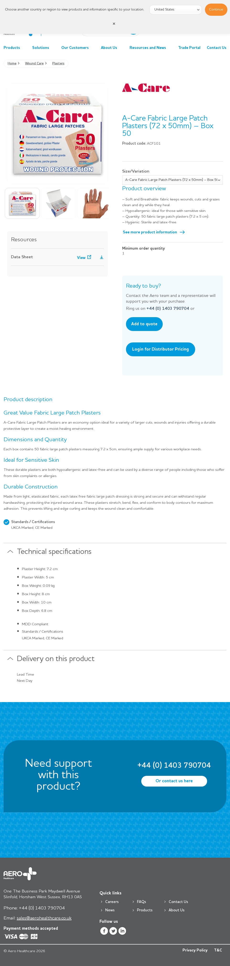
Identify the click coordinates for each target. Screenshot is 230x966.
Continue (216, 9)
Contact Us (216, 48)
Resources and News (151, 48)
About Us (112, 48)
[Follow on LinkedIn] (122, 932)
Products (15, 48)
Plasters (58, 63)
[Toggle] (10, 553)
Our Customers (77, 48)
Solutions (43, 48)
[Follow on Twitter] (113, 932)
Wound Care (34, 63)
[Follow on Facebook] (104, 932)
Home (12, 63)
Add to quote (144, 324)
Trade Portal (189, 48)
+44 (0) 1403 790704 (167, 308)
